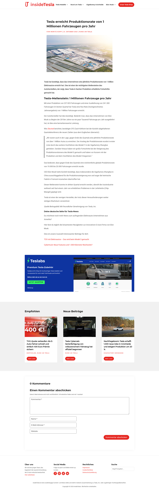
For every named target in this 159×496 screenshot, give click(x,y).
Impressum (86, 467)
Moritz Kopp (56, 31)
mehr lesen (31, 359)
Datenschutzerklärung (90, 472)
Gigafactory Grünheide (94, 5)
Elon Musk (110, 5)
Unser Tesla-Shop (126, 5)
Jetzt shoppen (36, 282)
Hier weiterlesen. (30, 475)
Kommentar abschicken (116, 437)
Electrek (50, 129)
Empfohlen (31, 353)
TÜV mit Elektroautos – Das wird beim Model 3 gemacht (66, 239)
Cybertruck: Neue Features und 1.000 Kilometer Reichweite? (68, 245)
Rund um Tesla (76, 5)
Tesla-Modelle (61, 5)
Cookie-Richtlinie (88, 470)
